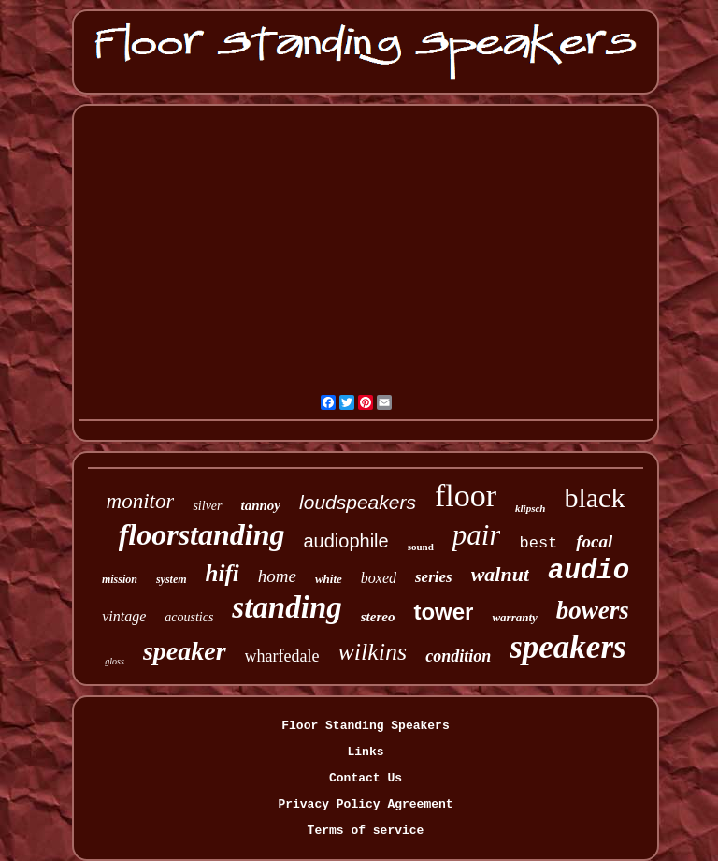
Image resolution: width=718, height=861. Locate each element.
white (328, 579)
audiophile (345, 541)
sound (421, 546)
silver (207, 506)
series (433, 577)
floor (465, 495)
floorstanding (202, 534)
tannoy (261, 505)
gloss (114, 661)
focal (594, 541)
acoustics (189, 617)
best (538, 543)
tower (443, 611)
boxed (378, 578)
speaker (184, 650)
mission (119, 579)
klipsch (530, 508)
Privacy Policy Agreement (365, 804)
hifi (222, 573)
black (594, 497)
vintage (124, 616)
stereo (378, 616)
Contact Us (365, 778)
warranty (514, 617)
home (277, 576)
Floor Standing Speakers (365, 726)
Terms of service (366, 831)
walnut (500, 574)
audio (588, 571)
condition (458, 656)
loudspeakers (357, 502)
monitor (141, 501)
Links (365, 752)
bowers (592, 610)
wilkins (373, 651)
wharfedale (282, 656)
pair (476, 534)
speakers (567, 647)
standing (286, 607)
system (171, 579)
